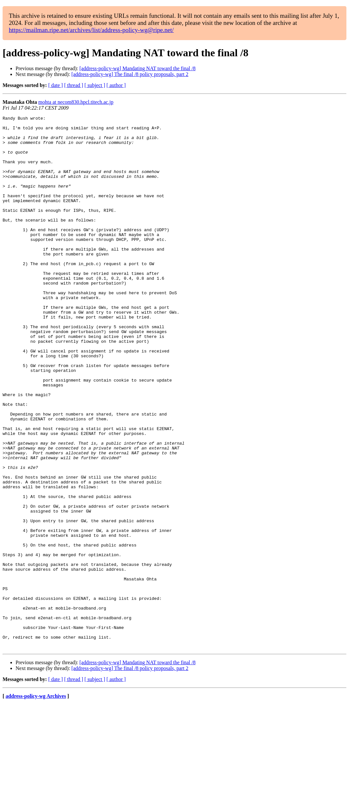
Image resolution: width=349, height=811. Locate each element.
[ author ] (116, 85)
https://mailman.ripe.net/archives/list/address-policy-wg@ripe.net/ (91, 30)
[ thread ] (73, 85)
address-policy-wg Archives (36, 803)
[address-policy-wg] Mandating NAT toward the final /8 (137, 68)
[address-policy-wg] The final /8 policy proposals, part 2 (129, 74)
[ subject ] (94, 85)
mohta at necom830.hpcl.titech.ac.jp (75, 102)
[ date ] (55, 85)
